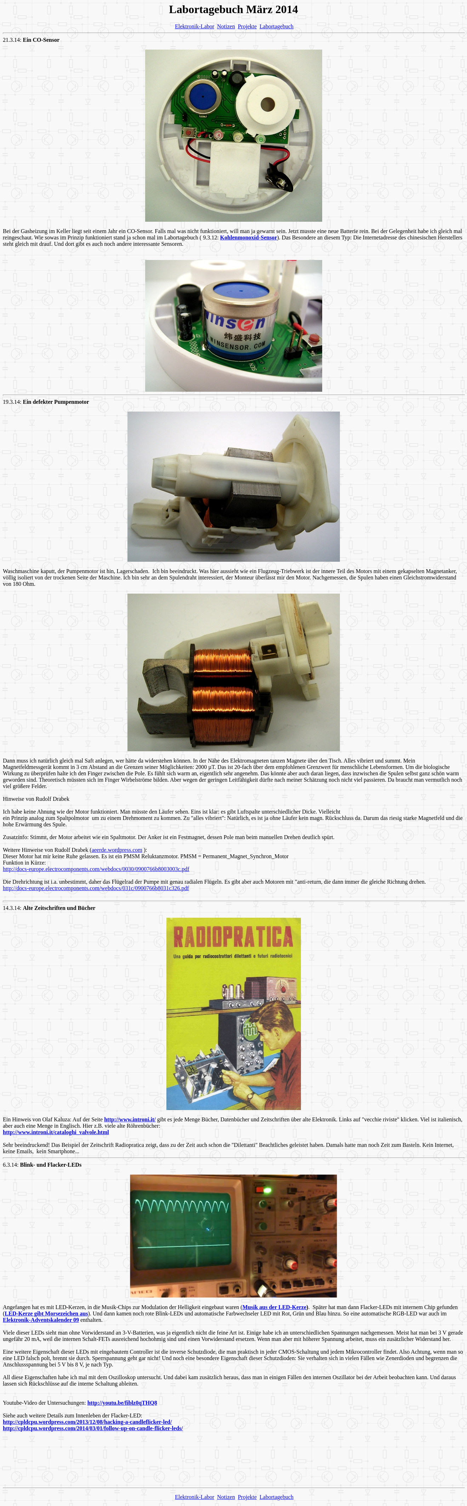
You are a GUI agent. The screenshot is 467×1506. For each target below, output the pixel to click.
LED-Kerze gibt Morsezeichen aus (46, 1313)
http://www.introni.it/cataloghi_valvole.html (56, 1132)
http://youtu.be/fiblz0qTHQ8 (122, 1403)
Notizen (226, 26)
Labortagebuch (277, 26)
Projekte (247, 26)
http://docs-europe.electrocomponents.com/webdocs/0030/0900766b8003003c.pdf (96, 869)
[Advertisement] (234, 1466)
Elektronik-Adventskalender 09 (41, 1320)
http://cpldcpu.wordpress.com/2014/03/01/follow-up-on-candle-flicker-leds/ (93, 1428)
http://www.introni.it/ (130, 1119)
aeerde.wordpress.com (117, 850)
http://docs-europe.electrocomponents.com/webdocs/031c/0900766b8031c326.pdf (96, 888)
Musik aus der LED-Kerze (275, 1307)
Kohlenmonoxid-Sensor (248, 237)
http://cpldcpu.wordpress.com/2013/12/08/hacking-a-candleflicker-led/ (87, 1422)
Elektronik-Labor (194, 26)
